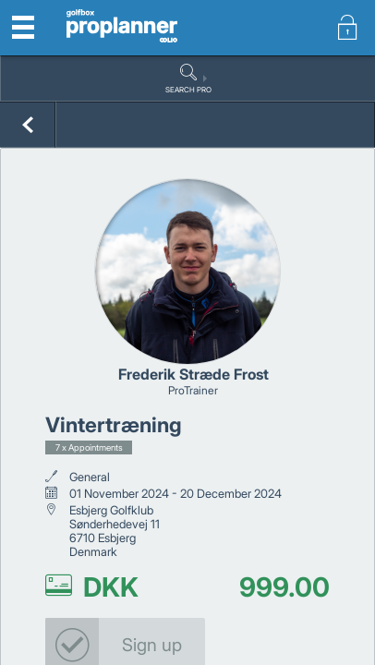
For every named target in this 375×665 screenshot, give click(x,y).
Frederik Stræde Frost (193, 374)
